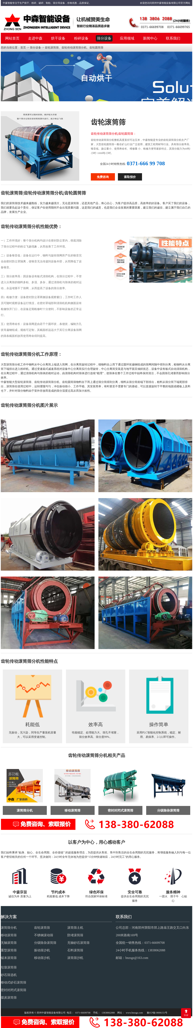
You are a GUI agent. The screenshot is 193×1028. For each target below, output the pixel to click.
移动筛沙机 (42, 957)
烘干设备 (58, 38)
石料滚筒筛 (75, 950)
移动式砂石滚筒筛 (13, 982)
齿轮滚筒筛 (42, 927)
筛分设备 (104, 38)
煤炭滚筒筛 (9, 997)
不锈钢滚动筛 (43, 934)
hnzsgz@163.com (136, 957)
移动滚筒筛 (9, 934)
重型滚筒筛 (9, 950)
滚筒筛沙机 (75, 957)
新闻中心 (150, 38)
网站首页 (12, 38)
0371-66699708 (154, 942)
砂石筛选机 (9, 974)
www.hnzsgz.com (134, 1012)
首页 (23, 47)
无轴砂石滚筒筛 (78, 942)
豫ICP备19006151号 (157, 1012)
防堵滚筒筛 (75, 934)
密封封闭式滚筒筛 (13, 989)
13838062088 (156, 950)
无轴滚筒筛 (9, 942)
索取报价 (130, 177)
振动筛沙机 (42, 950)
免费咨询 (103, 177)
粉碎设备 (81, 38)
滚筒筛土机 (75, 927)
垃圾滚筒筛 (9, 967)
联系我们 (173, 38)
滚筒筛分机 (9, 927)
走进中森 (35, 38)
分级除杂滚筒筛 (45, 942)
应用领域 (127, 38)
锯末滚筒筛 (9, 957)
